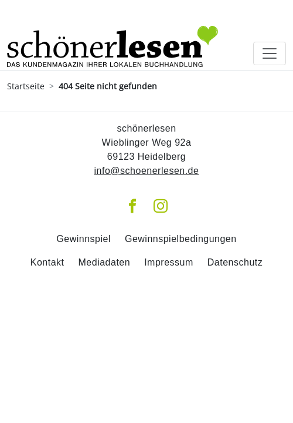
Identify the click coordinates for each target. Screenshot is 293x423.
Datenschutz (235, 262)
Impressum (168, 262)
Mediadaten (105, 262)
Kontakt (47, 262)
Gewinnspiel (83, 239)
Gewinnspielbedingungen (181, 239)
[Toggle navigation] (269, 53)
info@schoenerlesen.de (146, 171)
